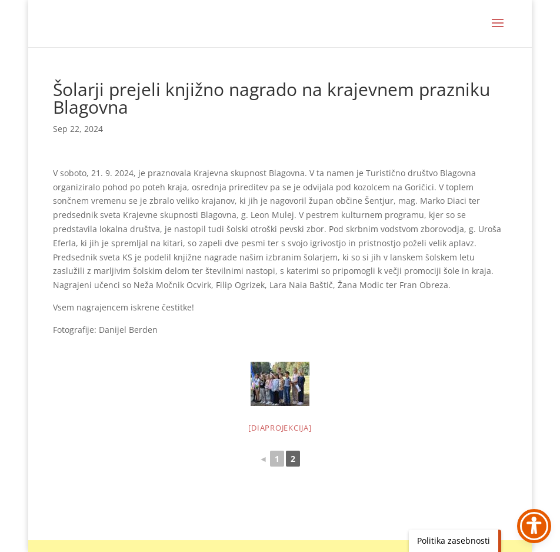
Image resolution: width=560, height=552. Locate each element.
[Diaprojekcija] (279, 427)
